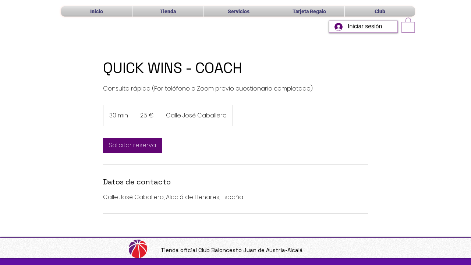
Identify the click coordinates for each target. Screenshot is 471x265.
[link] (132, 145)
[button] (238, 11)
